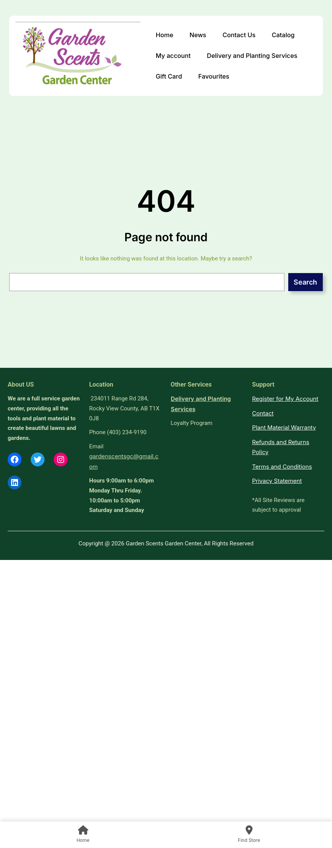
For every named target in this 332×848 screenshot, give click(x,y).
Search (305, 282)
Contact (263, 413)
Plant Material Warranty (284, 427)
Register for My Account (285, 398)
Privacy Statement (277, 480)
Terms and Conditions (282, 466)
